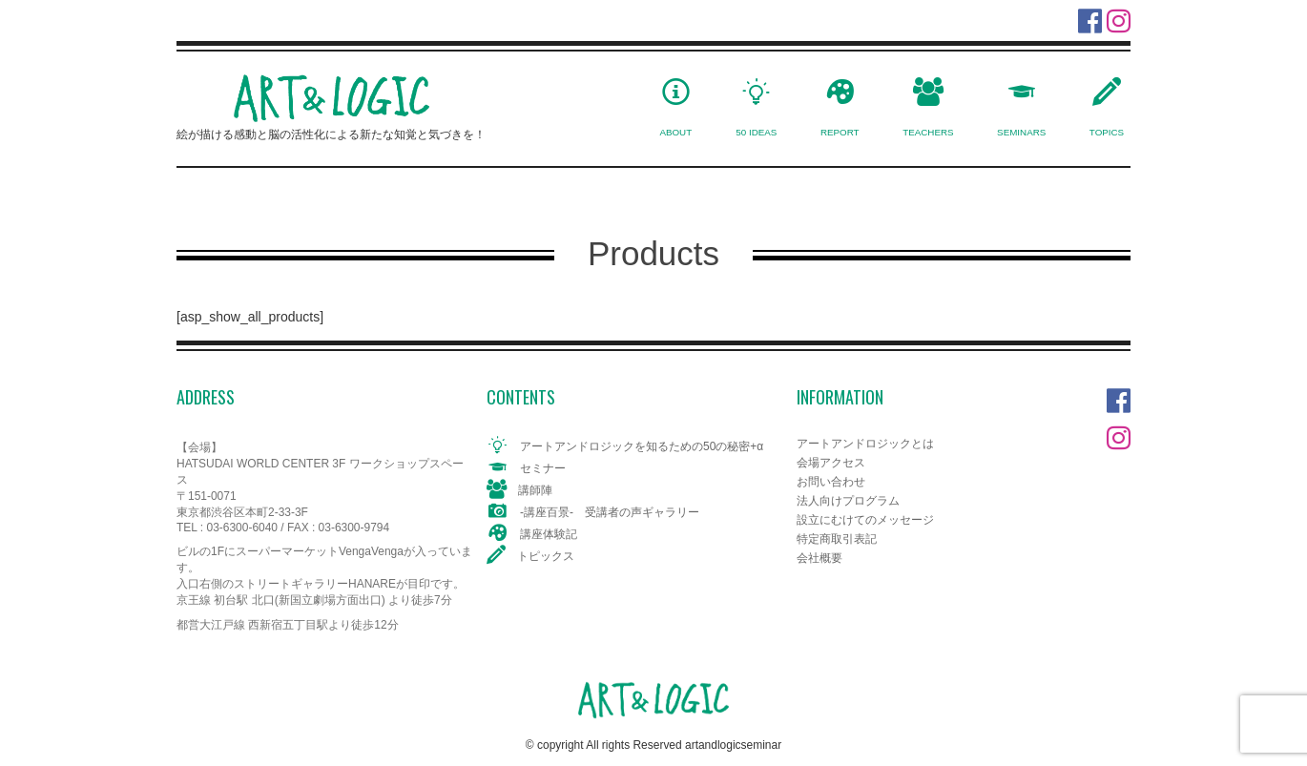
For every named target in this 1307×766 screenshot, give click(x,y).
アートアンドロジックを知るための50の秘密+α (641, 446)
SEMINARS (1021, 132)
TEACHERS (927, 132)
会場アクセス (831, 462)
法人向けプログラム (848, 500)
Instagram (1119, 433)
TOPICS (1106, 132)
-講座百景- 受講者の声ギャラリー (609, 512)
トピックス (545, 556)
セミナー (543, 468)
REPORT (840, 132)
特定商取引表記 (837, 539)
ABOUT (675, 132)
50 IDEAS (756, 132)
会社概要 (819, 558)
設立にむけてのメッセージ (865, 520)
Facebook (1119, 396)
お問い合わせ (831, 481)
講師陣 (535, 490)
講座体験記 (548, 534)
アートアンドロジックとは (865, 443)
